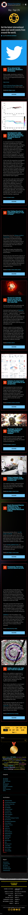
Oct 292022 (5, 70)
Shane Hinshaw (8, 831)
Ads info (12, 87)
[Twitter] (12, 909)
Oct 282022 (5, 567)
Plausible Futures (7, 868)
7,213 (21, 728)
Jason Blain (7, 845)
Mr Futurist (5, 865)
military (16, 629)
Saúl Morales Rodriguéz (10, 802)
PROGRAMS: (17, 899)
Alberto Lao (7, 830)
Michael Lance (8, 844)
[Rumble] (19, 909)
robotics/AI (14, 444)
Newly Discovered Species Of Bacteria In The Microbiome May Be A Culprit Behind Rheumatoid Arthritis (15, 508)
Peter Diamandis (6, 781)
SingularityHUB (6, 870)
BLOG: (16, 894)
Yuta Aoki (7, 826)
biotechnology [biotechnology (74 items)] (16, 759)
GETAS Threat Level (14, 884)
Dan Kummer (8, 819)
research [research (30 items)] (17, 767)
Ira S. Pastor (7, 849)
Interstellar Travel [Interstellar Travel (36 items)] (11, 764)
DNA (4, 782)
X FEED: (6, 894)
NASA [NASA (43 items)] (14, 766)
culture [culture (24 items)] (13, 760)
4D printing (5, 780)
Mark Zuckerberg (7, 789)
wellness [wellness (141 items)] (22, 769)
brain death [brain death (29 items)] (3, 760)
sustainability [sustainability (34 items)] (6, 769)
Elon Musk (5, 785)
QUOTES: (16, 903)
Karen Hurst (7, 816)
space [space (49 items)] (24, 767)
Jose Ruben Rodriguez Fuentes (12, 818)
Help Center (6, 82)
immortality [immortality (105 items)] (5, 764)
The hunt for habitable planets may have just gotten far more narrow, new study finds (14, 300)
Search (25, 740)
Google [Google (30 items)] (8, 762)
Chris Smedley (8, 850)
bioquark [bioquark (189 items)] (5, 759)
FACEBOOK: (6, 889)
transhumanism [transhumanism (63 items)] (17, 769)
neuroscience (17, 403)
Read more (14, 94)
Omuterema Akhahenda (10, 821)
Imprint (8, 87)
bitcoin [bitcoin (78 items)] (20, 759)
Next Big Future (6, 867)
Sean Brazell (7, 835)
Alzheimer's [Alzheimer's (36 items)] (8, 757)
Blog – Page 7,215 (14, 10)
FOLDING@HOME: (6, 899)
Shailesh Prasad (8, 809)
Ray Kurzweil (6, 784)
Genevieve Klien (8, 800)
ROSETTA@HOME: (6, 901)
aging (4, 790)
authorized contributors (11, 36)
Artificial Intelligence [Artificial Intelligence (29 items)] (19, 757)
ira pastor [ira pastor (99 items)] (16, 764)
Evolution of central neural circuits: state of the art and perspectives (16, 382)
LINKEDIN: (6, 892)
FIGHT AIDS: (7, 897)
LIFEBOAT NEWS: (17, 889)
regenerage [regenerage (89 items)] (6, 767)
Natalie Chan (8, 837)
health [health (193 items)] (11, 762)
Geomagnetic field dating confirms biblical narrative (15, 567)
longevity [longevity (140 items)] (10, 766)
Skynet (4, 787)
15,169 (22, 730)
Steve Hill (7, 838)
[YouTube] (17, 909)
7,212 (17, 728)
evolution (19, 270)
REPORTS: (16, 897)
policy (14, 90)
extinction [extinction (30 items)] (22, 760)
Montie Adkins (8, 847)
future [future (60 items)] (25, 760)
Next (13, 732)
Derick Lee (7, 828)
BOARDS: (16, 896)
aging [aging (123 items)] (3, 757)
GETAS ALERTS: (17, 892)
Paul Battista (8, 811)
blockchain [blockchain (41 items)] (24, 759)
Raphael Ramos (8, 833)
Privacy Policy (15, 85)
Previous (7, 728)
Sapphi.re (23, 907)
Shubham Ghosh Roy (10, 629)
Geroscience (5, 862)
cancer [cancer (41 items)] (6, 760)
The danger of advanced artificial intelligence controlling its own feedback (14, 431)
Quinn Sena (7, 805)
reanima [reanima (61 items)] (22, 766)
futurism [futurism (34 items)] (5, 762)
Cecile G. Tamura (9, 824)
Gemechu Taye (8, 812)
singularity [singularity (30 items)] (21, 767)
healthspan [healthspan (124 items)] (16, 762)
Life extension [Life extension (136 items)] (22, 764)
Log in (4, 36)
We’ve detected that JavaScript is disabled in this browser (15, 69)
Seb (6, 842)
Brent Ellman (8, 840)
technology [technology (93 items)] (10, 769)
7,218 (17, 730)
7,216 (9, 730)
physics (13, 197)
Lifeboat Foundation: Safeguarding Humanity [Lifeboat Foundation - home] (11, 4)
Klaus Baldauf (8, 823)
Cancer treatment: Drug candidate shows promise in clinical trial (15, 479)
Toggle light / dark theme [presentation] (26, 4)
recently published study (12, 544)
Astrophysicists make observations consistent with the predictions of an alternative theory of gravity (15, 136)
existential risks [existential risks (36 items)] (18, 760)
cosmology (16, 713)
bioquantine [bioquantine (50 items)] (24, 757)
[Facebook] (9, 909)
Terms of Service (7, 85)
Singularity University (7, 786)
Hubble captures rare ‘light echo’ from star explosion (15, 669)
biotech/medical (14, 270)
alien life (13, 343)
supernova (6, 705)
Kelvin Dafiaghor (9, 90)
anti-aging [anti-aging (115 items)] (13, 757)
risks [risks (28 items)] (18, 767)
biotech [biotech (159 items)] (10, 759)
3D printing (5, 778)
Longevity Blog (6, 863)
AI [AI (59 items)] (5, 757)
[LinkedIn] (14, 909)
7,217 (13, 730)
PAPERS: (16, 901)
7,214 (24, 728)
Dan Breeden (9, 197)
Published (5, 614)
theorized (21, 310)
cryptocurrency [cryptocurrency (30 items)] (10, 760)
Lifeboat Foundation (11, 907)
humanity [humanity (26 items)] (20, 762)
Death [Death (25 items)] (14, 760)
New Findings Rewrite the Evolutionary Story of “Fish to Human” (15, 212)
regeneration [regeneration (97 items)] (12, 767)
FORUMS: (10, 903)
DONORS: (9, 896)
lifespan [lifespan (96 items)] (6, 766)
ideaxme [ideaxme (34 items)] (23, 762)
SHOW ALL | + (5, 852)
